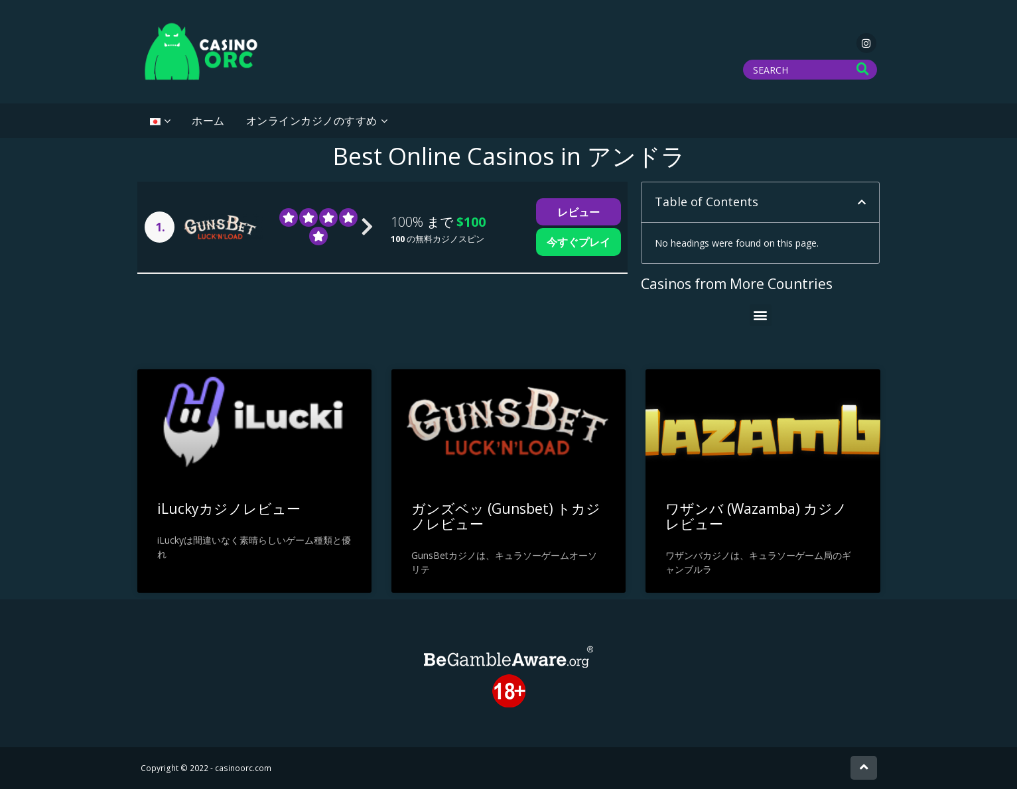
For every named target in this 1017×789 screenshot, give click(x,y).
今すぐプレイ (578, 242)
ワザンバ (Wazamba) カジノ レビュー (756, 516)
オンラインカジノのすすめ (311, 120)
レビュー (578, 212)
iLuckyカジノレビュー (229, 508)
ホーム (208, 120)
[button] (862, 202)
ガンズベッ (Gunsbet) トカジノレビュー (505, 516)
